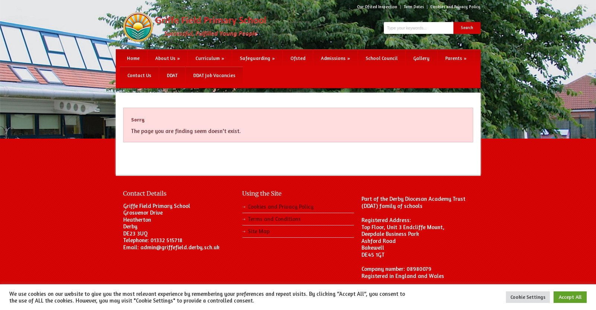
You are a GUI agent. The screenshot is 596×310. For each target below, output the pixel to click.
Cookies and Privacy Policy (455, 7)
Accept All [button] (570, 297)
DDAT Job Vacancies (214, 75)
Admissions (335, 58)
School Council (382, 58)
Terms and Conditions (274, 218)
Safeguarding (257, 58)
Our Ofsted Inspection (377, 7)
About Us (167, 58)
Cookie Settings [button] (527, 297)
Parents (455, 58)
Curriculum (209, 58)
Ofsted (297, 58)
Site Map (259, 231)
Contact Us (139, 75)
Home (133, 58)
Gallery (421, 58)
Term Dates (414, 7)
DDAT (172, 75)
